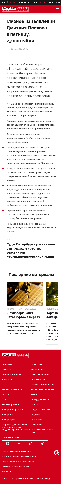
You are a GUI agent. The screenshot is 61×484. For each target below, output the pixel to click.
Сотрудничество (40, 399)
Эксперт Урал (8, 419)
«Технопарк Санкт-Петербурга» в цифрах (23, 315)
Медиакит (35, 414)
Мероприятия (37, 369)
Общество (52, 309)
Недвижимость (38, 379)
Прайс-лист (36, 419)
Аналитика (7, 379)
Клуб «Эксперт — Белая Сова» (42, 430)
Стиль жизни (36, 364)
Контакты (35, 404)
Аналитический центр (42, 389)
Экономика (7, 364)
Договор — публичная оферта (16, 466)
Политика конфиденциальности (17, 451)
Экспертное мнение (11, 374)
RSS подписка (8, 471)
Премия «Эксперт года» (42, 384)
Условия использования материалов (19, 456)
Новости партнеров (18, 309)
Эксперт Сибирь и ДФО (13, 409)
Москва (5, 394)
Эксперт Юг (7, 414)
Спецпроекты (37, 424)
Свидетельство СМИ (40, 409)
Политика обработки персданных (18, 461)
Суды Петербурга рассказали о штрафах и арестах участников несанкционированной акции (31, 250)
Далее (10, 239)
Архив (34, 394)
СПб (4, 399)
